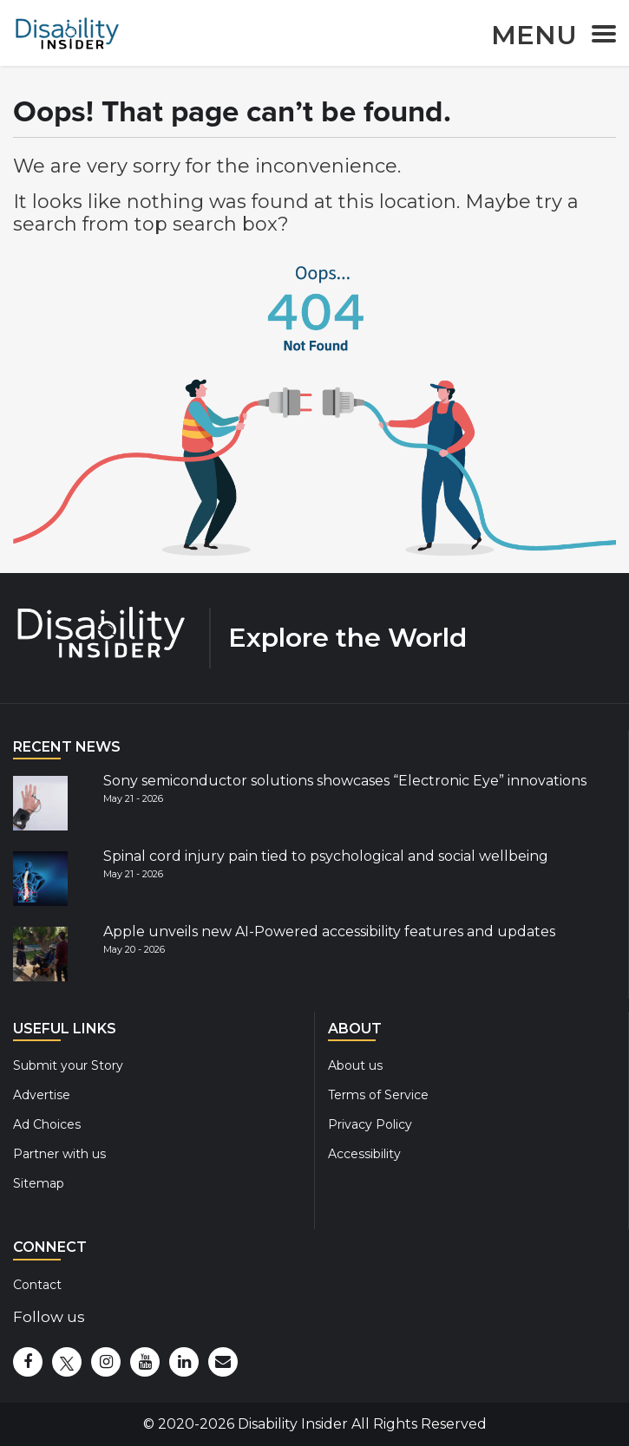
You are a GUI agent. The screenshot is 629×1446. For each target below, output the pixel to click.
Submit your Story (68, 1065)
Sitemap (38, 1183)
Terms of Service (378, 1095)
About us (355, 1065)
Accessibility (364, 1154)
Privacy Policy (370, 1124)
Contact (37, 1285)
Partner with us (59, 1154)
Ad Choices (47, 1124)
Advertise (41, 1095)
